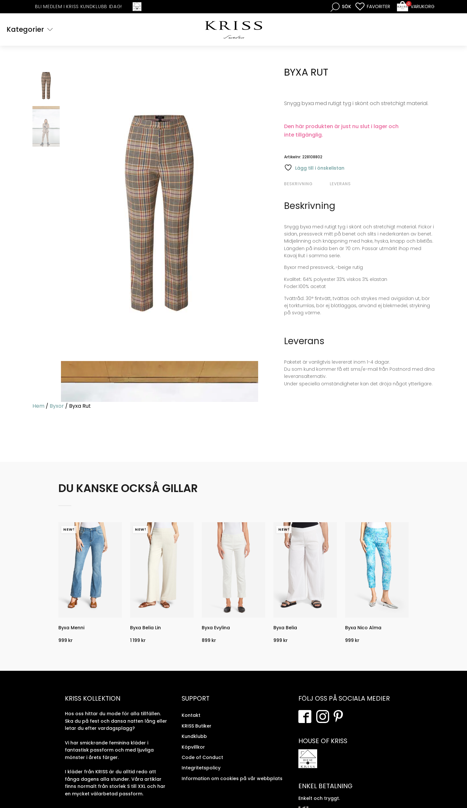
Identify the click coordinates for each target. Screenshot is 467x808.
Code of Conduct (202, 757)
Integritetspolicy (201, 768)
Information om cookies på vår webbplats (232, 778)
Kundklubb (194, 736)
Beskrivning (298, 184)
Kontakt (191, 715)
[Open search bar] (340, 7)
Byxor (57, 406)
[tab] (306, 183)
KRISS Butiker (196, 726)
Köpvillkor (193, 746)
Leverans (340, 184)
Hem (38, 406)
